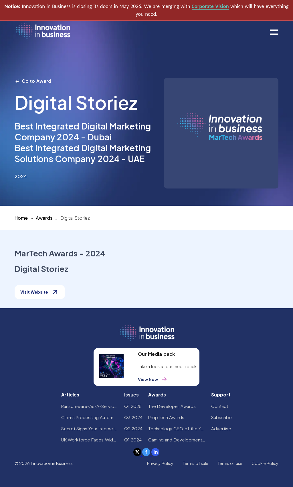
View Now (153, 379)
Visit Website (39, 292)
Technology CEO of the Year (176, 428)
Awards (44, 218)
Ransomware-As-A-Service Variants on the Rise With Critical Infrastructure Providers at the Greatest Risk (89, 406)
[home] (42, 32)
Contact (219, 406)
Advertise (221, 428)
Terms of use (229, 463)
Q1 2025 (133, 406)
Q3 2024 (133, 417)
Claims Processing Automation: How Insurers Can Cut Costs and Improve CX (89, 417)
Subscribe (221, 417)
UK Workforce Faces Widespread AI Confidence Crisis (89, 439)
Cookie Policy (265, 463)
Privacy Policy (160, 463)
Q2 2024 (133, 428)
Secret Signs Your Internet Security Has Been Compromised (89, 428)
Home (21, 218)
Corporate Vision (210, 6)
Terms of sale (195, 463)
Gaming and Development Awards (176, 439)
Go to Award (33, 81)
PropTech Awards (166, 417)
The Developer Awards (172, 406)
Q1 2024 (133, 439)
